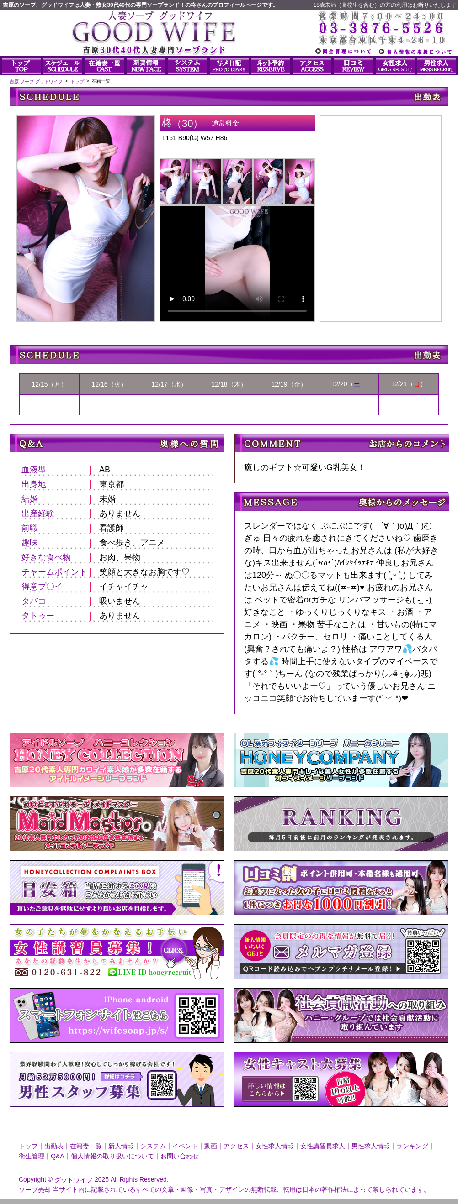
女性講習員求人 (322, 1146)
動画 (210, 1146)
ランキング (412, 1146)
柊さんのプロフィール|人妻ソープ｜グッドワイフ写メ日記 (380, 210)
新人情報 (121, 1146)
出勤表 (54, 1146)
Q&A (57, 1156)
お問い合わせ (179, 1156)
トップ (28, 1146)
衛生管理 (31, 1156)
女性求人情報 (275, 1146)
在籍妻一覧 (86, 1146)
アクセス (236, 1146)
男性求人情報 (370, 1146)
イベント (185, 1146)
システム (153, 1146)
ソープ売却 (35, 1189)
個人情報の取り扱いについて (112, 1156)
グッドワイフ (73, 1179)
